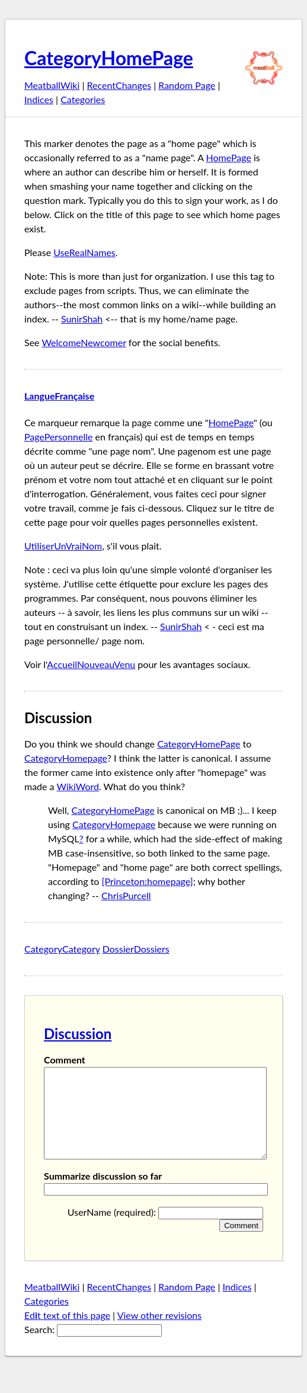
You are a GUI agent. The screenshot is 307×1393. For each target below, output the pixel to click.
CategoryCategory (62, 948)
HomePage (228, 157)
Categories (82, 99)
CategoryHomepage (65, 757)
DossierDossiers (136, 948)
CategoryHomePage (108, 57)
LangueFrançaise (59, 395)
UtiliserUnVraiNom (63, 545)
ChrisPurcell (126, 895)
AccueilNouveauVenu (91, 664)
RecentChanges (119, 85)
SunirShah (82, 318)
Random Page (186, 85)
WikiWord (77, 786)
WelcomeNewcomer (83, 342)
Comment (64, 1059)
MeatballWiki (51, 85)
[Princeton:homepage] (147, 881)
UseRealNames (84, 252)
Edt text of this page (67, 1332)
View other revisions (159, 1332)
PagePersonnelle (58, 436)
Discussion (77, 1033)
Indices (38, 99)
